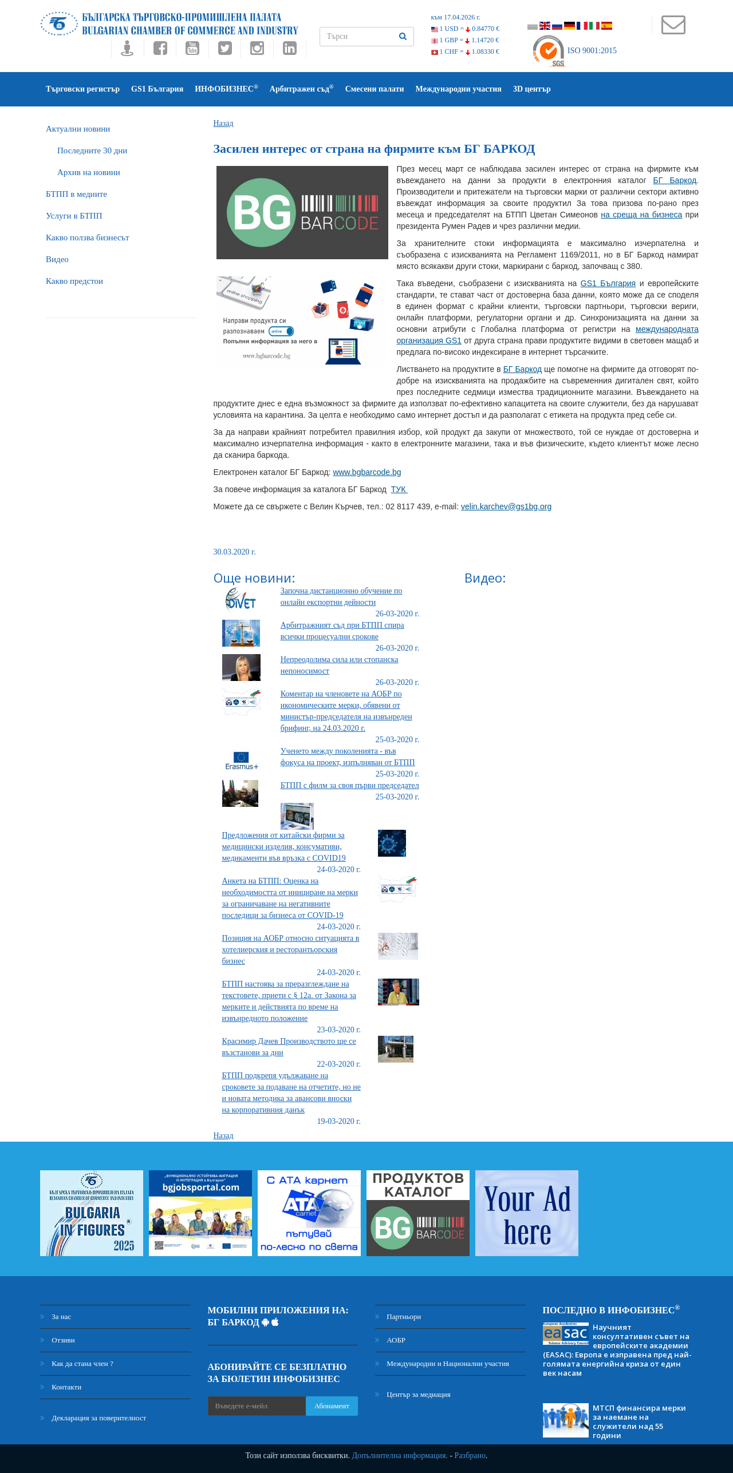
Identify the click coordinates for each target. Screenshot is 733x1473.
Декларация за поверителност (93, 1417)
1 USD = (465, 29)
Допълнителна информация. (400, 1455)
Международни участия (459, 89)
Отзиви (57, 1340)
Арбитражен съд (302, 88)
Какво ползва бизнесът (87, 237)
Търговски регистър (83, 89)
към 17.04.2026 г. (455, 17)
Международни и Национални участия (442, 1363)
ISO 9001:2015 (574, 50)
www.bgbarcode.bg (367, 472)
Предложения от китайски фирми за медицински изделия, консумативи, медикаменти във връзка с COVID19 (284, 846)
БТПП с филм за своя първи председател (350, 785)
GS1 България (157, 89)
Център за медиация (413, 1394)
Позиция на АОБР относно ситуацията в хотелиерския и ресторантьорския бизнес (291, 949)
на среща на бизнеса (641, 214)
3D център (532, 89)
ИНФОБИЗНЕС (226, 88)
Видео (57, 259)
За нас (55, 1316)
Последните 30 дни (92, 150)
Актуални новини (78, 128)
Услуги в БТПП (74, 215)
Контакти (60, 1387)
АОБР (390, 1340)
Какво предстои (74, 281)
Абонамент (331, 1405)
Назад (224, 123)
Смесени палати (374, 89)
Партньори (398, 1316)
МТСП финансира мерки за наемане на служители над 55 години (639, 1421)
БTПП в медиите (76, 194)
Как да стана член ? (76, 1363)
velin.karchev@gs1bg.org (506, 506)
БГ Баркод (675, 180)
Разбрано (470, 1455)
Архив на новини (88, 172)
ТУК (399, 489)
